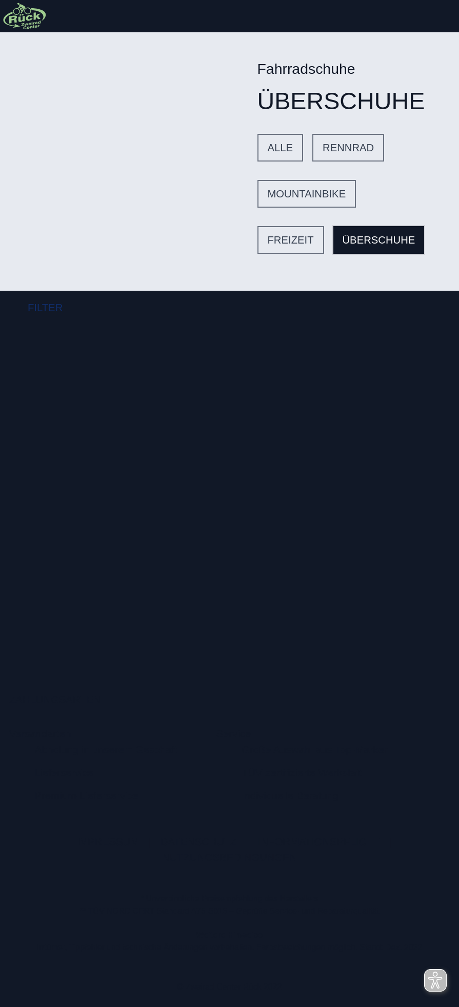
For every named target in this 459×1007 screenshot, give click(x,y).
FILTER (36, 308)
